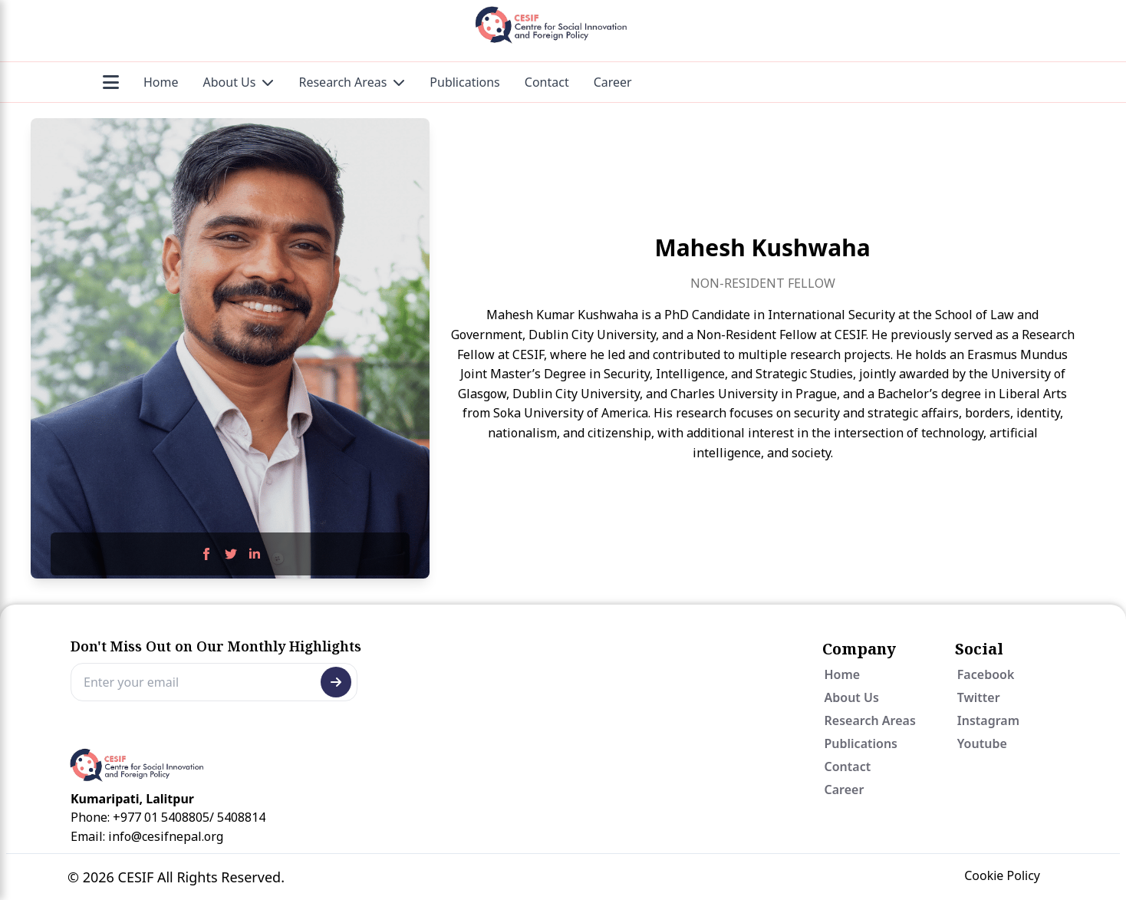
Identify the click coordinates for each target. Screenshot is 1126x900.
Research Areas (351, 82)
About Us (239, 82)
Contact (547, 82)
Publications (464, 82)
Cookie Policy (1002, 875)
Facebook (986, 674)
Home (161, 82)
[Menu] (111, 82)
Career (613, 82)
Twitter (978, 697)
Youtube (982, 743)
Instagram (988, 720)
